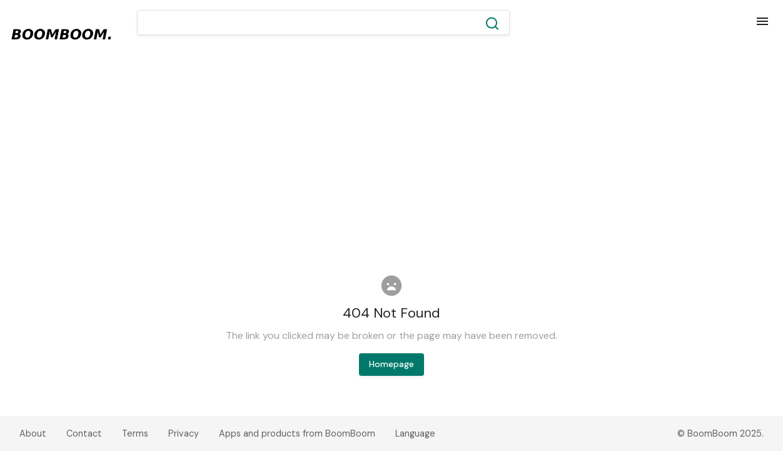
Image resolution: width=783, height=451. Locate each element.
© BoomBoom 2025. (720, 433)
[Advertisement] (391, 159)
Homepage (391, 364)
